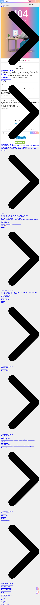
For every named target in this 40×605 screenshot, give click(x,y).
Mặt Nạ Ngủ (18, 216)
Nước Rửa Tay (31, 440)
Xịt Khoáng (3, 221)
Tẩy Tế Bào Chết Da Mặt (22, 215)
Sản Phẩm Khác (4, 594)
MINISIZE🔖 (3, 225)
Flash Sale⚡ (4, 598)
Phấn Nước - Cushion (12, 147)
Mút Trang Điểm (14, 292)
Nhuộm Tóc (3, 517)
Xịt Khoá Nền (11, 145)
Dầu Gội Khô (3, 514)
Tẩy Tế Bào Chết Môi (6, 79)
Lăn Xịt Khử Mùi (4, 443)
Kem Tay (3, 441)
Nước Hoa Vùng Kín (23, 446)
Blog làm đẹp (4, 601)
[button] (27, 1)
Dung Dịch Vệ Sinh (14, 446)
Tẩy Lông (25, 440)
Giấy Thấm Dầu (14, 293)
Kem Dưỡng (36, 219)
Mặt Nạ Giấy (7, 216)
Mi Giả (30, 292)
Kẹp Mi (26, 292)
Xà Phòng (21, 440)
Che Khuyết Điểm (32, 145)
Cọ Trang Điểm (21, 292)
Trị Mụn (6, 224)
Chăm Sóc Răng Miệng (6, 435)
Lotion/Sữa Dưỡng (29, 219)
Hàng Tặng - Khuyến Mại (6, 595)
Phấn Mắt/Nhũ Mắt (12, 148)
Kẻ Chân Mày (23, 148)
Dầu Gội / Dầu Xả (5, 512)
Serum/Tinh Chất (21, 219)
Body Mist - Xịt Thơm (5, 438)
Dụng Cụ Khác (4, 298)
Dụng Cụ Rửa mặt (5, 296)
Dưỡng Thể (3, 437)
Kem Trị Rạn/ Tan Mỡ (5, 444)
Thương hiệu (4, 599)
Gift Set (2, 592)
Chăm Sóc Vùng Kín (5, 446)
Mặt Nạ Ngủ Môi (4, 77)
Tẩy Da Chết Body (9, 440)
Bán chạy (6, 70)
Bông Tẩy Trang (6, 293)
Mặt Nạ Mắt (19, 218)
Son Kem (3, 73)
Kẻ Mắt (18, 148)
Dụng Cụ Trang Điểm (5, 292)
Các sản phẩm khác (31, 148)
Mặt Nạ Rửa (12, 216)
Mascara (3, 301)
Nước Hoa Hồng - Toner (11, 219)
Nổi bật (2, 70)
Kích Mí (33, 292)
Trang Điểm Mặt (4, 145)
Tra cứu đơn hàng (5, 604)
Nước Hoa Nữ (4, 369)
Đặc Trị (2, 224)
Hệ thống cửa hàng (5, 602)
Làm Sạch (3, 215)
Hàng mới (11, 70)
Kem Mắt (14, 218)
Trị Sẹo (9, 224)
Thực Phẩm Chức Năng (6, 591)
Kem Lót (16, 145)
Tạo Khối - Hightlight (22, 147)
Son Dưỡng (3, 74)
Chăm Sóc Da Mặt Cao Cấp (7, 585)
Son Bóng (3, 76)
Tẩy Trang (7, 215)
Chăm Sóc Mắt (4, 218)
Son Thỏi (3, 71)
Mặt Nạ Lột (23, 216)
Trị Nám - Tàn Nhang (16, 224)
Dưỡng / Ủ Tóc (4, 515)
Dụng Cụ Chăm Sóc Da (6, 295)
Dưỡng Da (3, 219)
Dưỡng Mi (10, 218)
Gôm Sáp (3, 518)
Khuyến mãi (3, 596)
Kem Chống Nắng (5, 222)
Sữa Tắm (16, 440)
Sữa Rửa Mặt (13, 215)
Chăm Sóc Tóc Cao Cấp (6, 588)
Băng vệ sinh (31, 446)
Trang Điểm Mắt (4, 148)
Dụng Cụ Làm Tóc (5, 299)
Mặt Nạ (2, 216)
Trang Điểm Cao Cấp (5, 586)
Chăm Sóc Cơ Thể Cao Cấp (7, 589)
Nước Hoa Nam (4, 367)
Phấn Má (5, 147)
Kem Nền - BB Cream (23, 145)
